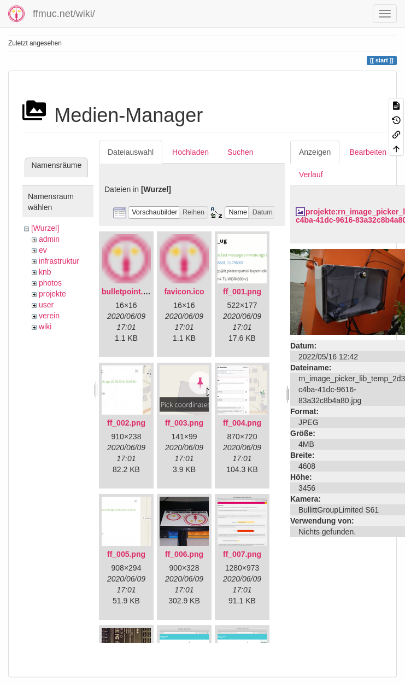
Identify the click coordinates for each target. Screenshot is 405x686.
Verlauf (311, 174)
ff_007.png (242, 554)
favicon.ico (184, 291)
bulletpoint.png (129, 291)
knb (45, 272)
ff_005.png (126, 554)
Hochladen (190, 152)
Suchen (240, 152)
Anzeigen (315, 152)
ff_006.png (184, 554)
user (46, 304)
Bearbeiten (367, 152)
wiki (45, 326)
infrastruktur (59, 261)
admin (49, 239)
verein (49, 315)
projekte (52, 293)
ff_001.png (242, 291)
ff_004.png (242, 422)
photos (50, 282)
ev (43, 250)
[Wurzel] (45, 228)
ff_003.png (184, 422)
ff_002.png (126, 422)
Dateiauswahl (131, 152)
